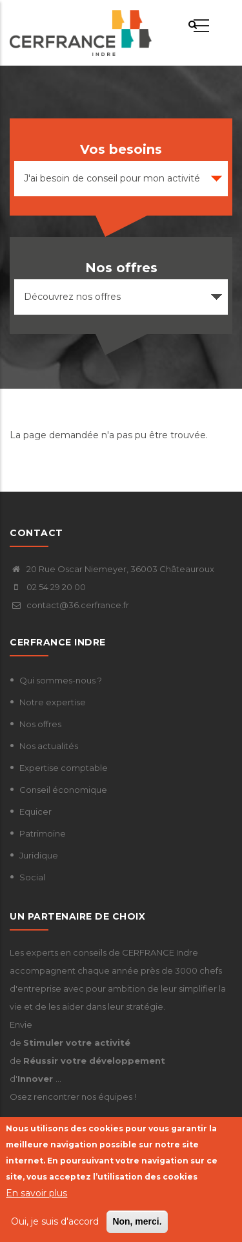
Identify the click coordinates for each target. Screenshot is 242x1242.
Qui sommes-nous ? (60, 680)
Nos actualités (48, 746)
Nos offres (40, 724)
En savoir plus (36, 1194)
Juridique (38, 855)
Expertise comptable (63, 768)
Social (32, 877)
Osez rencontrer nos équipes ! (73, 1096)
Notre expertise (52, 702)
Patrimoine (42, 833)
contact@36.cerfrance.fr (69, 605)
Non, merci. (136, 1222)
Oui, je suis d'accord (55, 1222)
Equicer (35, 811)
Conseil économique (63, 789)
